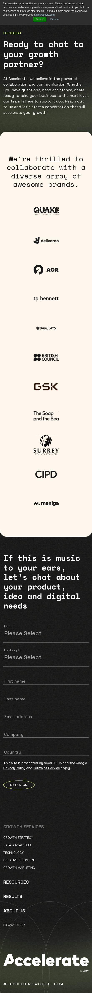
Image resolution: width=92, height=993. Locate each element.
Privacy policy (14, 925)
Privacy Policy (14, 768)
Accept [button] (40, 19)
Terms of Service (46, 768)
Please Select (23, 633)
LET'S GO (19, 785)
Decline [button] (54, 19)
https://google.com (44, 14)
